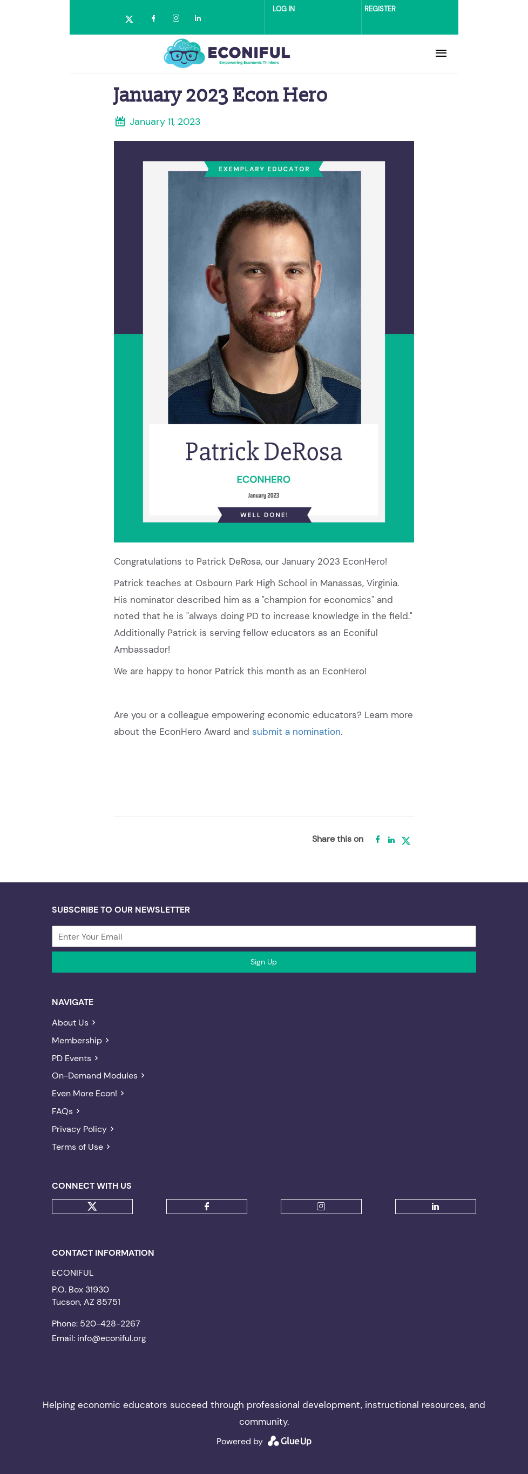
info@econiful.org (111, 1338)
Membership (77, 1040)
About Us (70, 1022)
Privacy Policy (79, 1129)
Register (380, 9)
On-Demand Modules (95, 1075)
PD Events (71, 1058)
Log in (284, 9)
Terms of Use (77, 1147)
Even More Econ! (84, 1093)
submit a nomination (296, 732)
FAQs (62, 1111)
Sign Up (264, 962)
